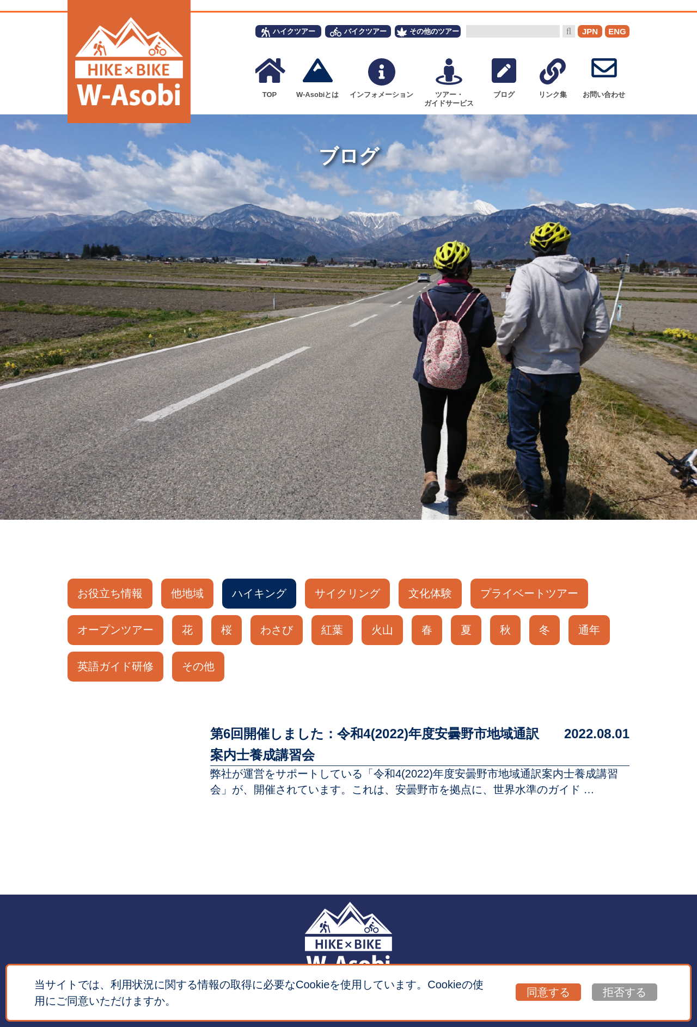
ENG (617, 31)
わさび (276, 630)
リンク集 (553, 78)
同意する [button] (548, 992)
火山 (382, 630)
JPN (590, 31)
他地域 (187, 593)
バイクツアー (358, 32)
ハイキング (259, 593)
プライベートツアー (529, 593)
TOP (269, 78)
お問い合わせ (604, 78)
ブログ (504, 78)
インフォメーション (381, 78)
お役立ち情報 (110, 593)
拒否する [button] (624, 992)
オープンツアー (115, 630)
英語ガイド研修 (115, 666)
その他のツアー (428, 32)
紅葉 (332, 630)
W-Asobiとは (317, 78)
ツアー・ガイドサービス (449, 82)
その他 (198, 666)
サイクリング (347, 593)
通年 (589, 630)
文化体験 (430, 593)
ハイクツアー (288, 32)
